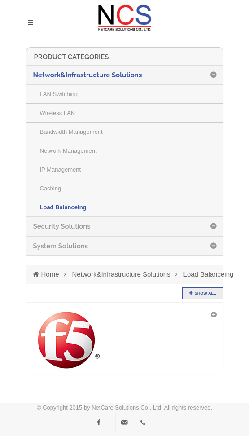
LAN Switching (59, 94)
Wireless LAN (57, 113)
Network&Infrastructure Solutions (121, 274)
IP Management (60, 169)
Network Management (68, 150)
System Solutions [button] (60, 246)
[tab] (124, 75)
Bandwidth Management (71, 131)
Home (46, 274)
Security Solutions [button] (62, 226)
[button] (125, 340)
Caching (50, 188)
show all (205, 293)
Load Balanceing (63, 207)
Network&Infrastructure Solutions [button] (87, 75)
